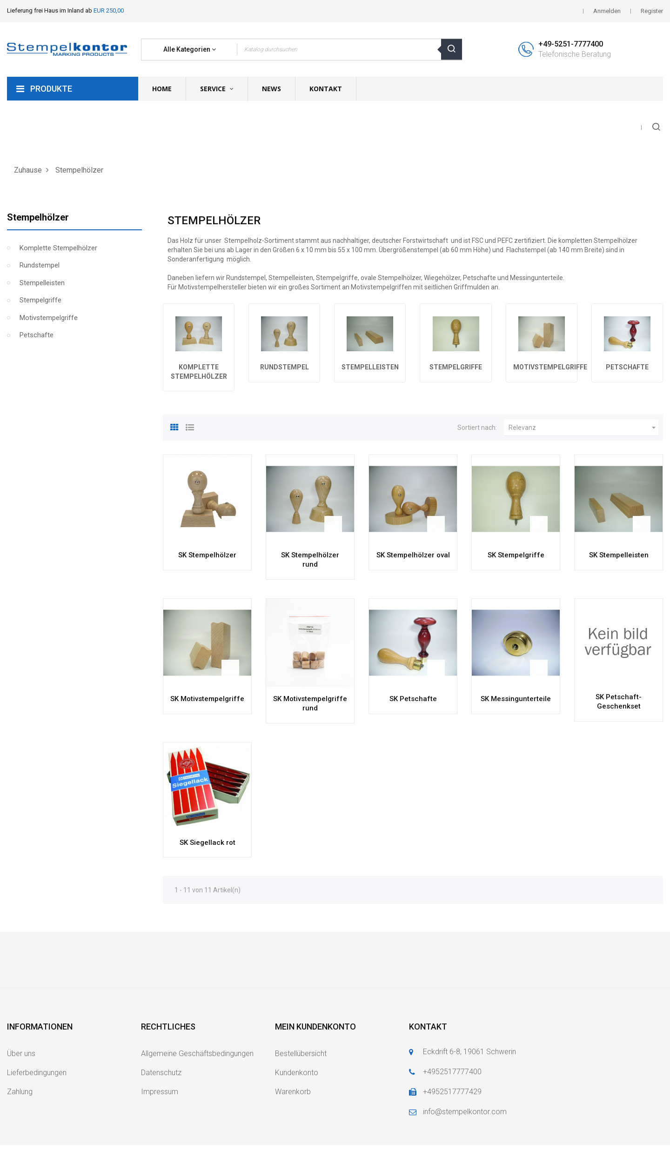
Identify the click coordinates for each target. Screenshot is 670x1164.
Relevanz (583, 427)
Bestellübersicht (301, 1053)
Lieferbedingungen (37, 1072)
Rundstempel (40, 265)
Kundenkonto (296, 1072)
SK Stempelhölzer (207, 555)
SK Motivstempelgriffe (207, 699)
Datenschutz (161, 1072)
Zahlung (20, 1091)
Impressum (159, 1091)
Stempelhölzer (38, 217)
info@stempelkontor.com (465, 1111)
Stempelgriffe (40, 300)
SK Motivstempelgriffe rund (310, 703)
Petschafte (37, 335)
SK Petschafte (413, 699)
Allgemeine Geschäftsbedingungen (197, 1053)
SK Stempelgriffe (516, 555)
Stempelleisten (42, 283)
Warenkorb (293, 1091)
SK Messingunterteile (516, 699)
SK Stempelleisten (619, 555)
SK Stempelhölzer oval (413, 555)
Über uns (21, 1053)
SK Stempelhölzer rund (310, 560)
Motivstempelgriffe (49, 318)
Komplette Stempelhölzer (58, 248)
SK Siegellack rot (207, 842)
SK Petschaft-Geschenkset (619, 701)
